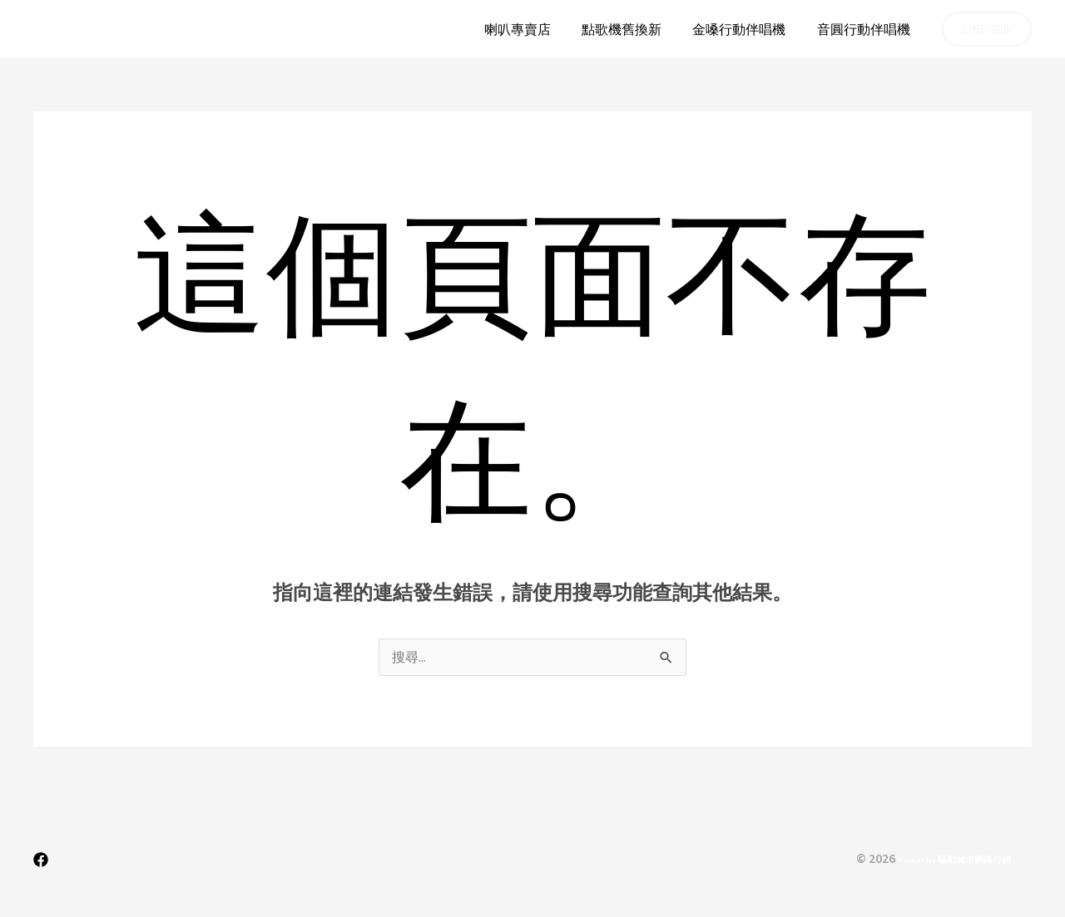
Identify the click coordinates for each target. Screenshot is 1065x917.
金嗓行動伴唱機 (745, 29)
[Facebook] (40, 860)
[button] (987, 29)
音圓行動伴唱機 (865, 29)
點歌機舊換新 (632, 29)
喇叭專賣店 (532, 29)
